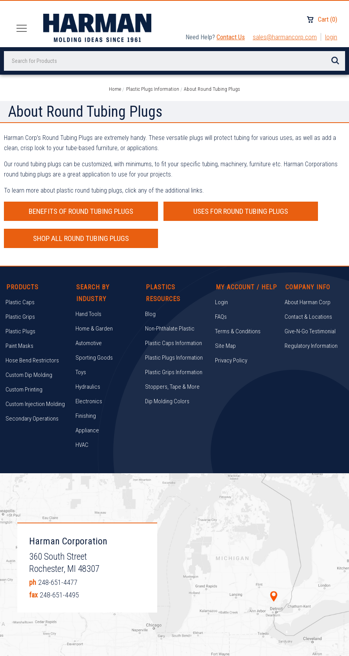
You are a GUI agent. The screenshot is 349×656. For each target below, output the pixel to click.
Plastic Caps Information (173, 316)
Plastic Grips (20, 289)
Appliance (87, 403)
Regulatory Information (311, 318)
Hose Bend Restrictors (32, 333)
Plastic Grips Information (173, 345)
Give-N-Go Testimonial (310, 304)
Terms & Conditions (238, 304)
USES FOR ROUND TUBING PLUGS (174, 211)
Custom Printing (24, 362)
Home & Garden (94, 301)
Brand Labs (212, 643)
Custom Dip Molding (29, 347)
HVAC (81, 417)
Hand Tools (88, 286)
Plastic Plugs (20, 304)
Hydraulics (87, 359)
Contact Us (231, 37)
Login (331, 37)
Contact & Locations (308, 289)
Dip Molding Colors (167, 374)
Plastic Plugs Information (174, 330)
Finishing (85, 388)
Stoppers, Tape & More (172, 359)
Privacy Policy (231, 333)
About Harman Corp (308, 275)
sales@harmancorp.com (285, 37)
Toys (80, 345)
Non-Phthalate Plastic (170, 301)
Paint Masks (19, 318)
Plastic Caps (20, 275)
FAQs (221, 289)
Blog (150, 286)
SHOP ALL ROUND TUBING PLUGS (290, 211)
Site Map (225, 318)
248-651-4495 (59, 568)
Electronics (88, 374)
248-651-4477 (57, 555)
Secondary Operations (32, 391)
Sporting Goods (94, 330)
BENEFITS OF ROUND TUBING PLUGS (58, 211)
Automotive (88, 316)
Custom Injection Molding (35, 376)
